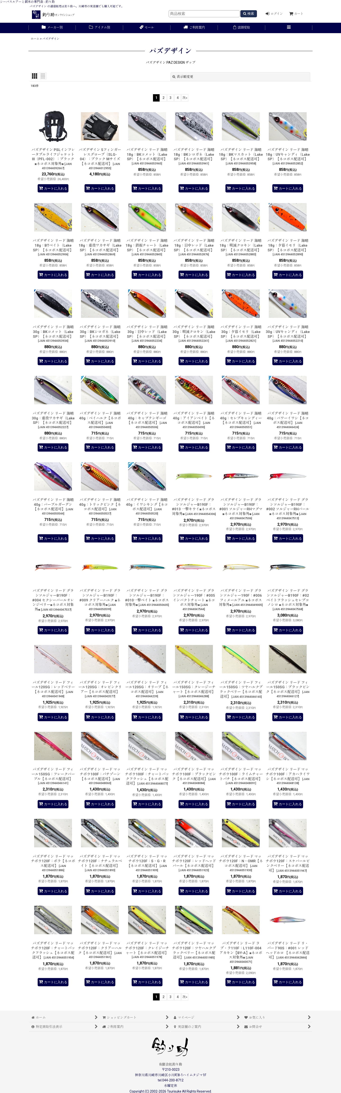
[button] (289, 28)
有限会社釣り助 (170, 1064)
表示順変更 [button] (182, 77)
